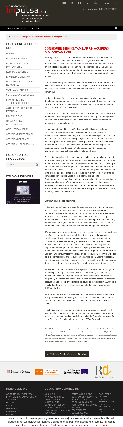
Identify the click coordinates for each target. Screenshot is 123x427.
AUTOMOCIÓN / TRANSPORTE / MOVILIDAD (85, 406)
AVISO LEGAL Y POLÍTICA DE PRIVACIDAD (47, 424)
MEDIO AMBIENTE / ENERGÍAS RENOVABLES (57, 412)
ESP (107, 3)
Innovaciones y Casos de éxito (21, 397)
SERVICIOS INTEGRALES (104, 405)
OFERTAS (10, 403)
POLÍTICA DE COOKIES (16, 424)
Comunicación (13, 411)
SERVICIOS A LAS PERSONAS (106, 410)
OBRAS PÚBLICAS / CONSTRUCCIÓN (80, 414)
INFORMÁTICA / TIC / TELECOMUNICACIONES (82, 401)
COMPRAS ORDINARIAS (82, 394)
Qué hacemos (13, 408)
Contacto (11, 414)
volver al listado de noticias (67, 354)
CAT (115, 3)
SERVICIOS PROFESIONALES (106, 400)
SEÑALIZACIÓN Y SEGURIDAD (84, 397)
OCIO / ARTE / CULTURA (105, 395)
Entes (9, 406)
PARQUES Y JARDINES (54, 397)
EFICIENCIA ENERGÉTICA (55, 408)
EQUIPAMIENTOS (79, 410)
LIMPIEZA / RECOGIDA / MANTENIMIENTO (54, 401)
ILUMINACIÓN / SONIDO (55, 405)
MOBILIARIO (50, 394)
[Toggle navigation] (61, 28)
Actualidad (13, 37)
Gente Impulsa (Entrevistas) (20, 394)
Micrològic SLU (98, 424)
